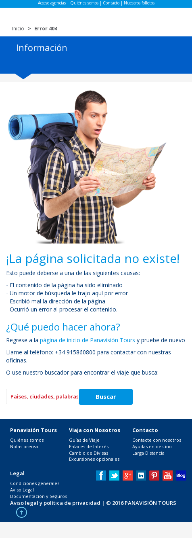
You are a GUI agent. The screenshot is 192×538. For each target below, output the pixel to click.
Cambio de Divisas (88, 453)
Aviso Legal (22, 490)
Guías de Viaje (84, 440)
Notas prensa (24, 446)
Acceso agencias (52, 3)
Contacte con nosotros (156, 440)
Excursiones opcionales (94, 459)
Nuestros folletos (139, 3)
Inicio (18, 28)
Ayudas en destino (152, 446)
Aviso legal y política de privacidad (55, 502)
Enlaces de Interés (89, 446)
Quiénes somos (84, 3)
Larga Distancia (148, 453)
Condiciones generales (34, 483)
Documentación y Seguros (38, 496)
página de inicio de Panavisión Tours (87, 340)
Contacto (111, 3)
